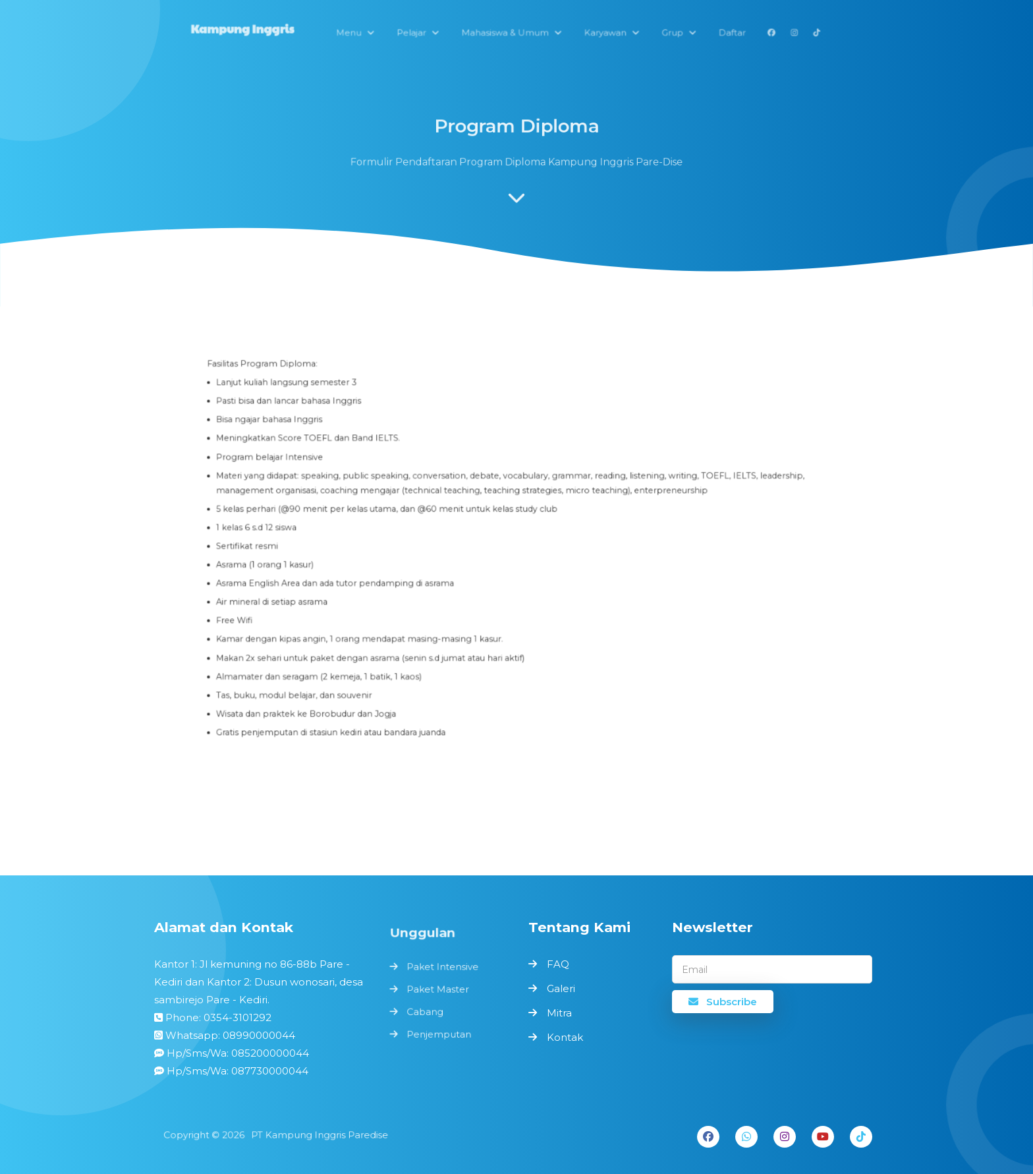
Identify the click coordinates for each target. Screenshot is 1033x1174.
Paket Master (438, 989)
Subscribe (722, 1001)
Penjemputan (439, 1032)
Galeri (561, 988)
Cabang (425, 1010)
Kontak (565, 1037)
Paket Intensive (442, 968)
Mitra (559, 1013)
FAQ (558, 964)
